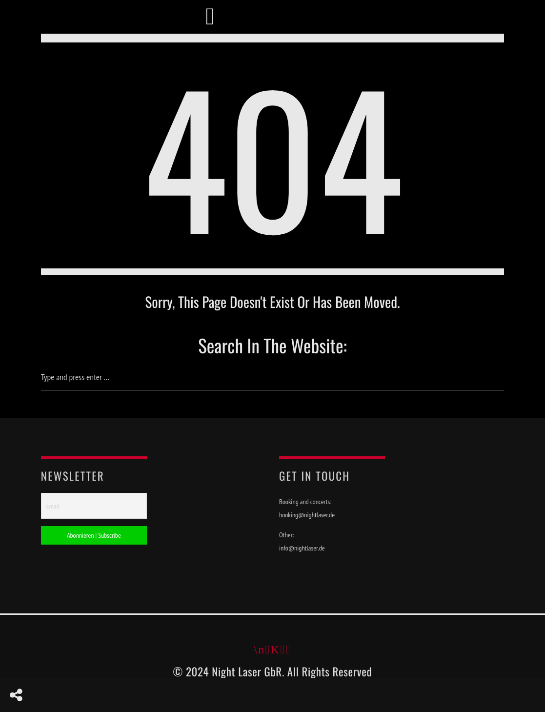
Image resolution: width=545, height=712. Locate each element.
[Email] (94, 506)
